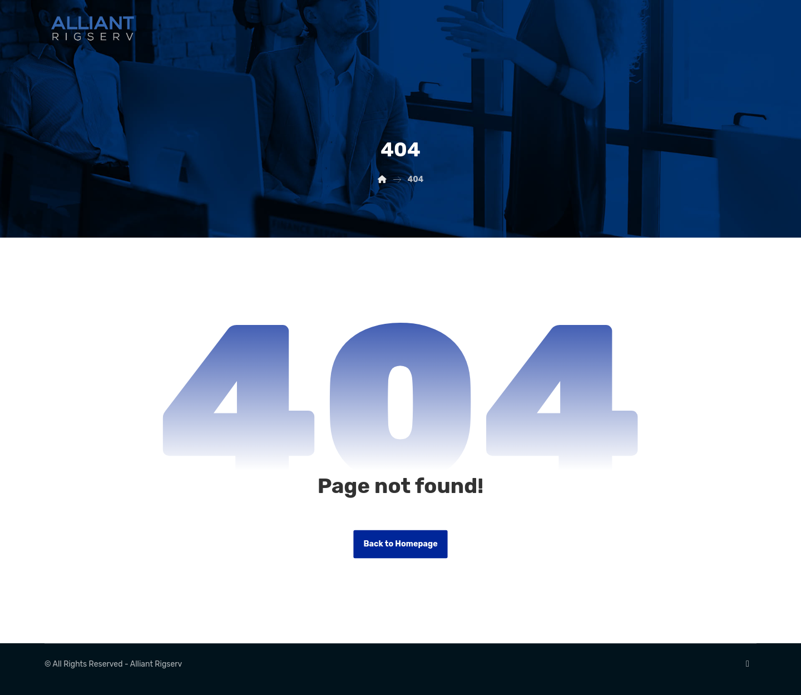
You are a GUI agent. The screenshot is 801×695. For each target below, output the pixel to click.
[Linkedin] (747, 664)
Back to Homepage (400, 544)
